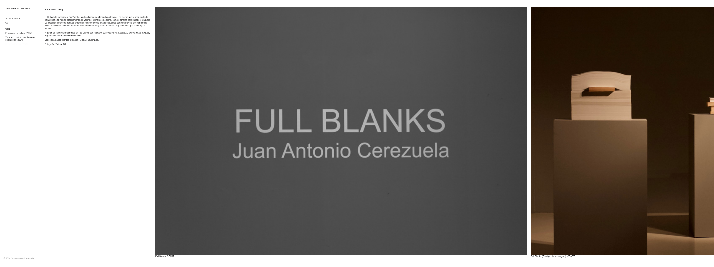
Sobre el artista (12, 18)
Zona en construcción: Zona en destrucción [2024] (20, 38)
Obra (7, 29)
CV (6, 23)
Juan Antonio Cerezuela (17, 8)
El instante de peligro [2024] (18, 33)
